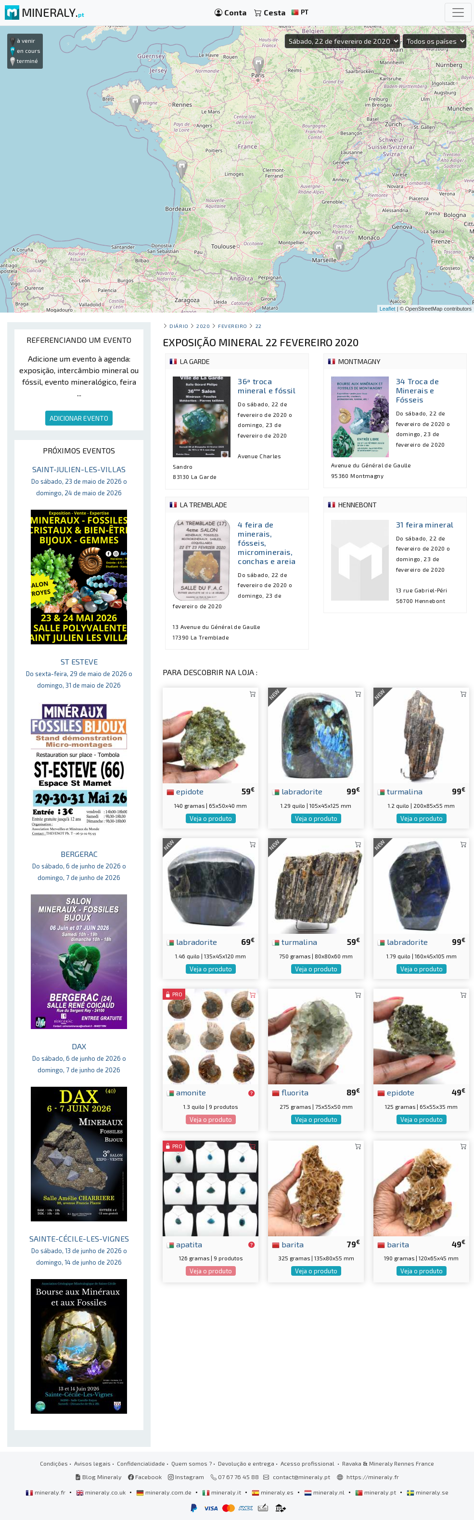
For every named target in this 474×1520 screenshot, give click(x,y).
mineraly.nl (325, 1492)
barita (288, 1244)
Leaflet (388, 309)
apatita (184, 1244)
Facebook (145, 1476)
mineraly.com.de (164, 1492)
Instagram (186, 1476)
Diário (178, 326)
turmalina (400, 791)
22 (259, 326)
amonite (186, 1092)
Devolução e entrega (246, 1463)
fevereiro (232, 326)
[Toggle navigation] (458, 12)
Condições (54, 1463)
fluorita (290, 1092)
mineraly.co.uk (101, 1492)
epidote (185, 791)
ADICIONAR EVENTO (79, 418)
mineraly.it (222, 1492)
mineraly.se (427, 1492)
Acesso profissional (308, 1463)
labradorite (297, 791)
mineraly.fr (46, 1492)
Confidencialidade (141, 1463)
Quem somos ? (191, 1463)
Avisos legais (92, 1463)
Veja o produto (211, 818)
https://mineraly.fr (372, 1476)
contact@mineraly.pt (301, 1476)
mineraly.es (273, 1492)
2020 (203, 326)
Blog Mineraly (98, 1476)
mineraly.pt (376, 1492)
